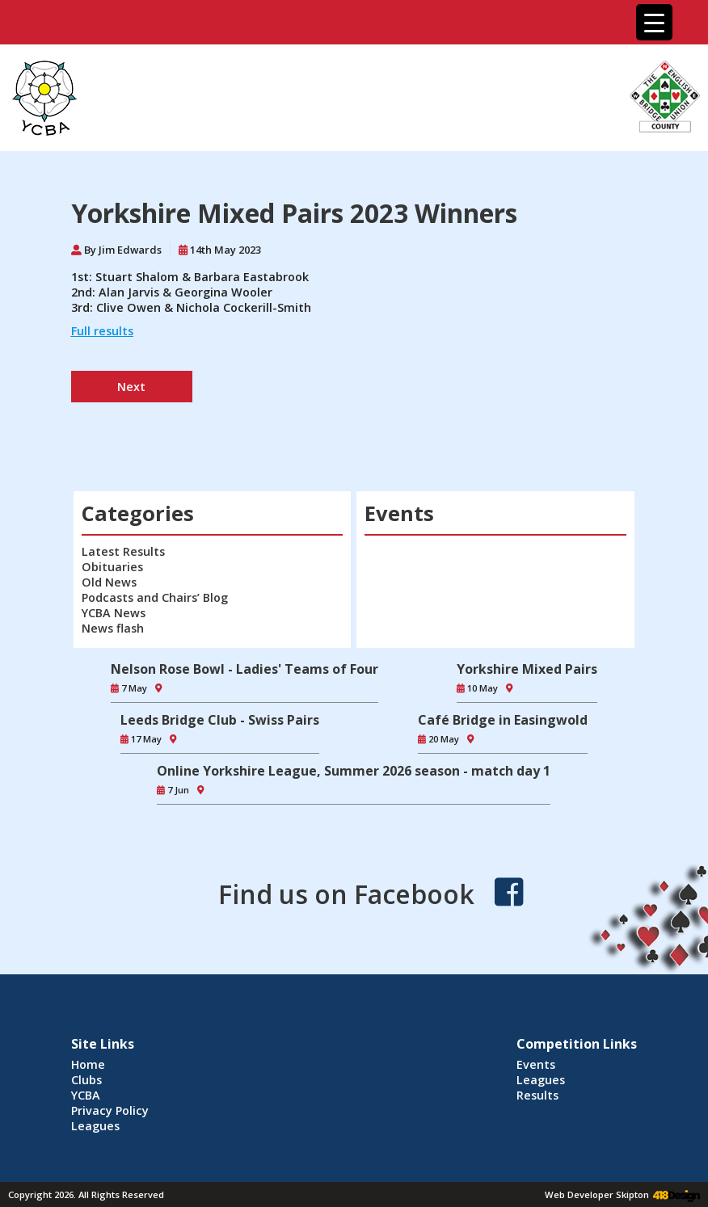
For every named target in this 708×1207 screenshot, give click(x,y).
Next (131, 386)
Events (535, 1064)
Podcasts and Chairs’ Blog (155, 597)
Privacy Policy (110, 1110)
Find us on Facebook (346, 894)
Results (537, 1095)
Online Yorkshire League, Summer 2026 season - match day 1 (353, 771)
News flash (113, 628)
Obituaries (112, 566)
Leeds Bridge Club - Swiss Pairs (219, 720)
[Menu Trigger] (654, 22)
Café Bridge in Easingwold (503, 720)
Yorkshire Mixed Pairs (527, 669)
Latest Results (123, 551)
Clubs (86, 1079)
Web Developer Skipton (597, 1194)
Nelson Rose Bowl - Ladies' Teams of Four (244, 669)
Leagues (95, 1125)
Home (88, 1064)
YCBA (85, 1095)
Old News (109, 582)
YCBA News (113, 612)
